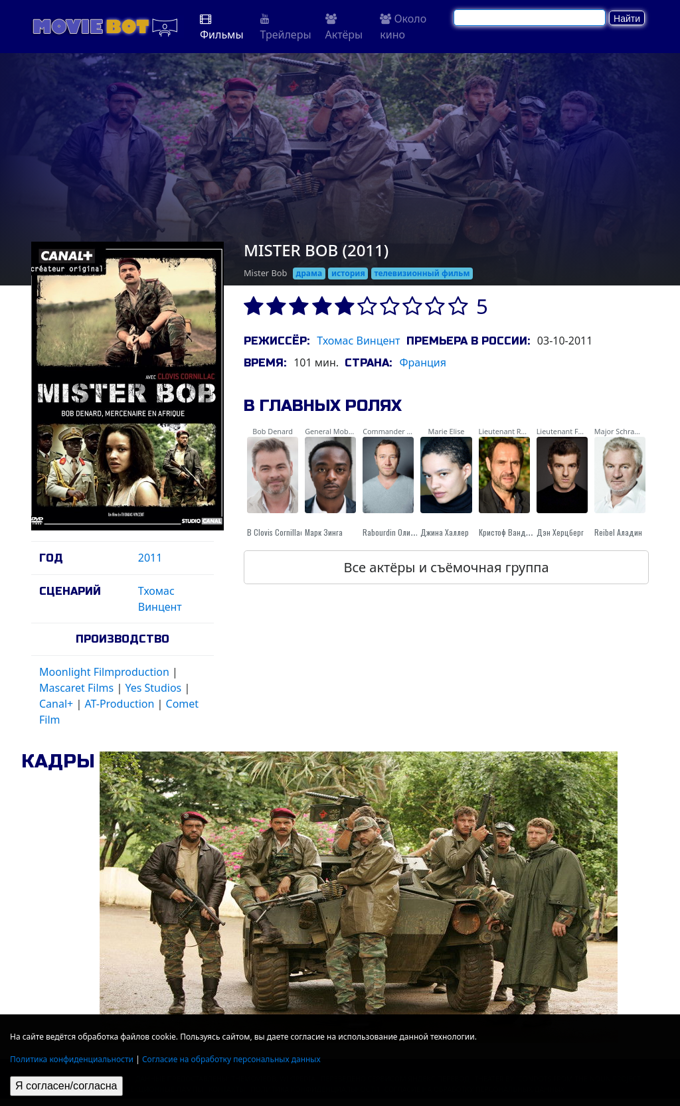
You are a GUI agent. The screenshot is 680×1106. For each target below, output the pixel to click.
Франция (422, 362)
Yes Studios (153, 687)
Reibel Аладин (618, 532)
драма (309, 273)
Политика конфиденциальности (71, 1059)
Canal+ (56, 703)
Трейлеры (285, 27)
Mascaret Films (76, 687)
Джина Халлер (444, 532)
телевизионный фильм (421, 273)
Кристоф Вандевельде (517, 532)
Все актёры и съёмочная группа (446, 567)
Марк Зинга (324, 532)
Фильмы (222, 27)
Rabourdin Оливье (392, 532)
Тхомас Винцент (358, 340)
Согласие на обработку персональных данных (231, 1059)
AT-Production (119, 703)
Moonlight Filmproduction (104, 672)
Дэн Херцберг (560, 532)
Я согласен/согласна (66, 1085)
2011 (150, 557)
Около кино (403, 26)
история (348, 273)
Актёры (344, 27)
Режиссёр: (276, 341)
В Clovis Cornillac (275, 532)
